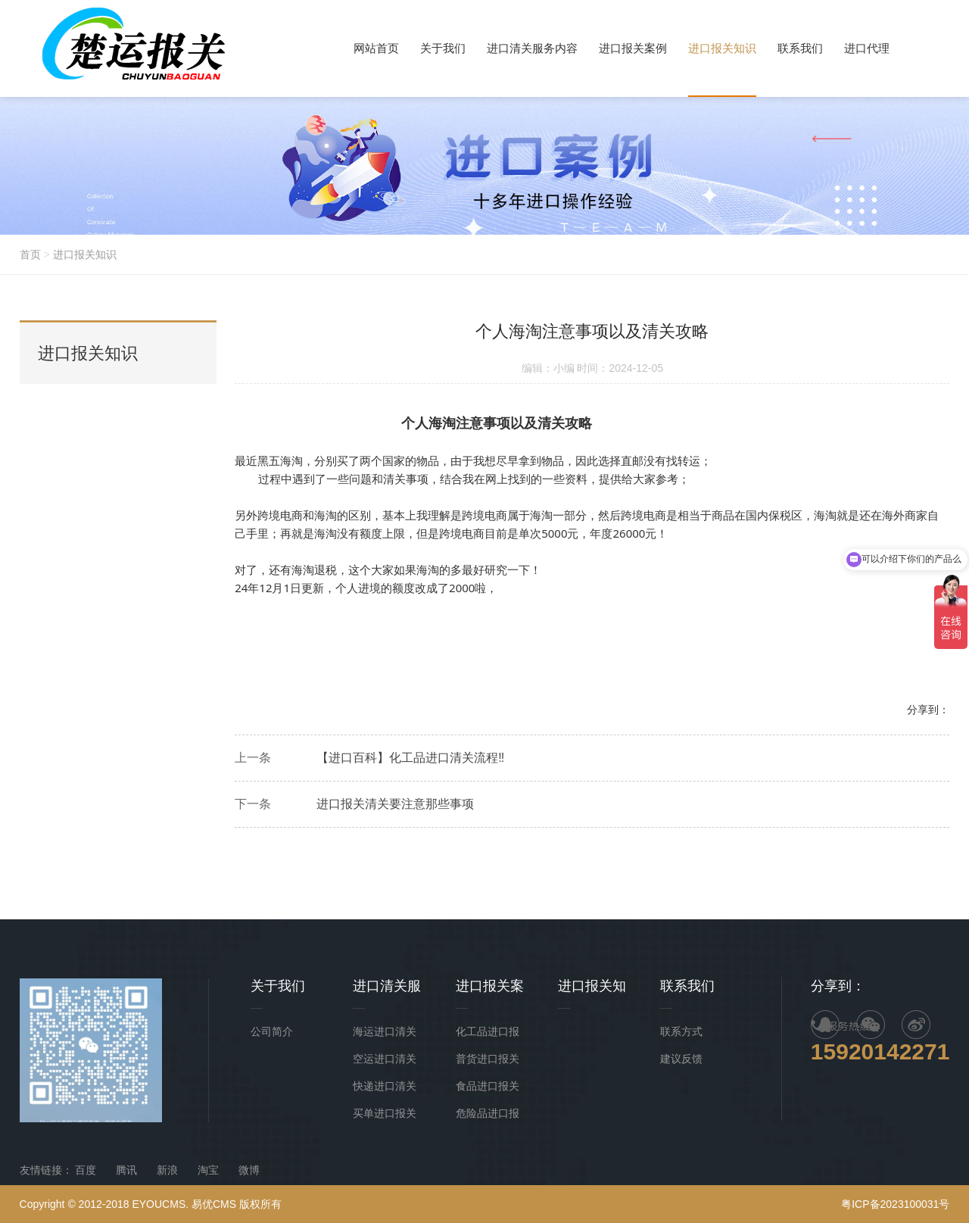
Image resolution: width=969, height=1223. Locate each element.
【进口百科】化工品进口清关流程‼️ (410, 757)
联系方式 (681, 1031)
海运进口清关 (384, 1031)
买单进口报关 (384, 1113)
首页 (30, 254)
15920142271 (880, 1051)
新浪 (167, 1170)
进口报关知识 (85, 254)
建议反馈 (681, 1059)
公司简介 (272, 1031)
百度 (85, 1170)
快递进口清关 (384, 1086)
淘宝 (208, 1170)
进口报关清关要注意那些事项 (395, 803)
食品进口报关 (487, 1086)
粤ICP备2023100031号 (895, 1204)
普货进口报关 (487, 1059)
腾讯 (126, 1170)
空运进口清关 (384, 1059)
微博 (249, 1170)
